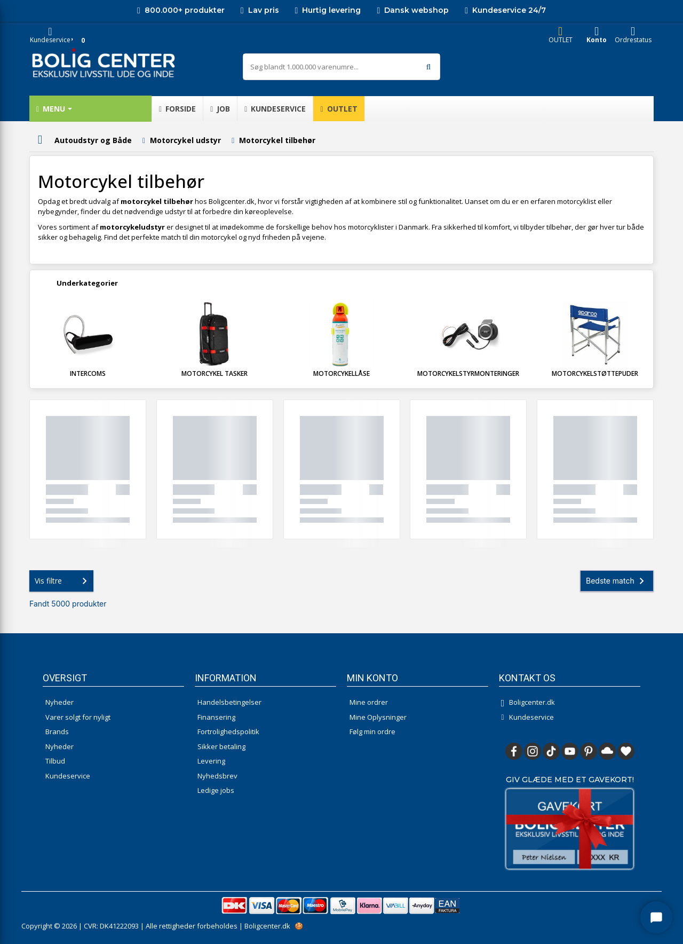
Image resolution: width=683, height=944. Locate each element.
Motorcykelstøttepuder (595, 373)
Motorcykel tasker (214, 373)
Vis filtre (63, 581)
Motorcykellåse (341, 373)
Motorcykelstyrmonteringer (468, 373)
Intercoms (88, 373)
